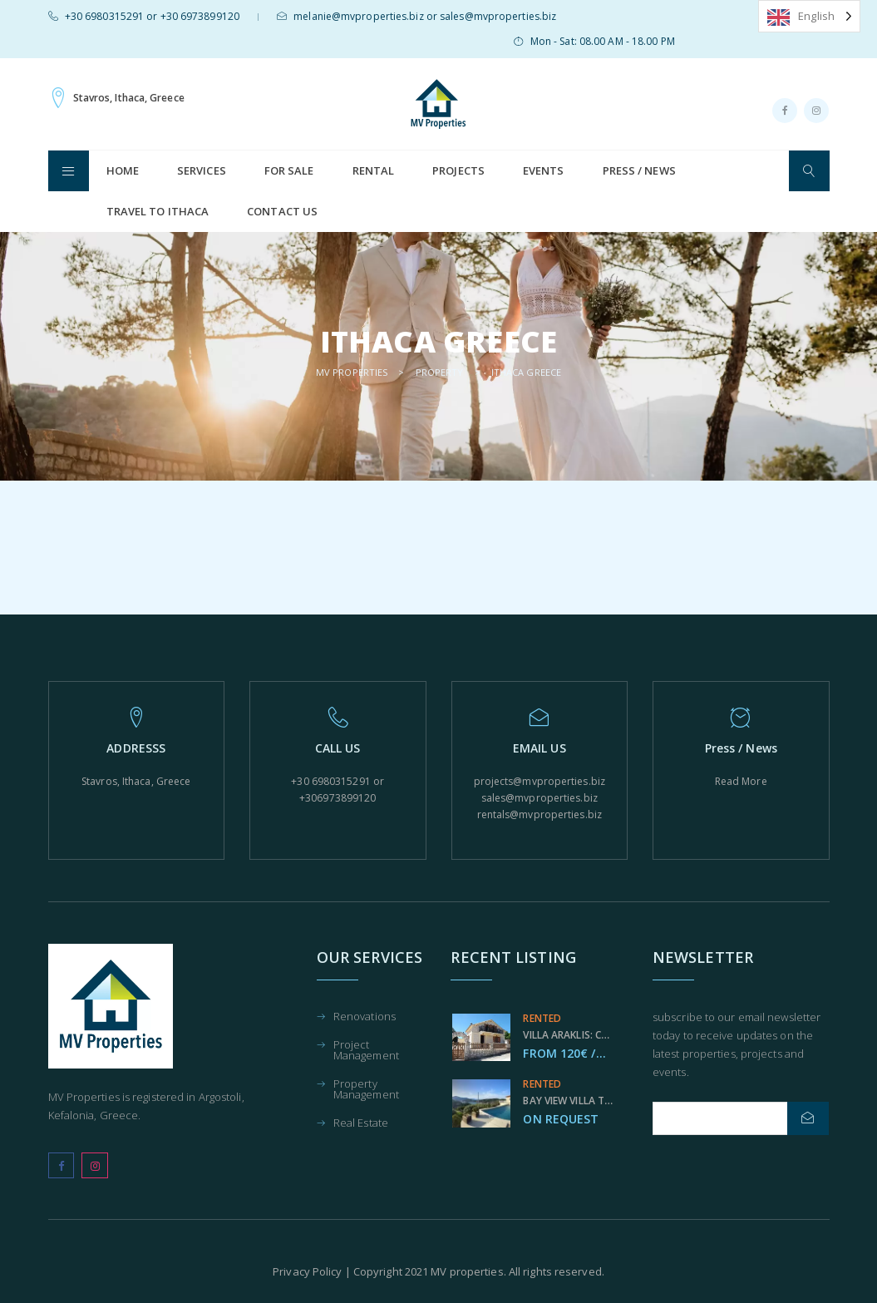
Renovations (364, 1017)
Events (543, 170)
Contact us (282, 211)
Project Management (366, 1051)
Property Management (366, 1090)
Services (201, 170)
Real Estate (360, 1124)
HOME (122, 170)
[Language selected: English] (809, 16)
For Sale (289, 170)
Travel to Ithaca (157, 211)
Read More (741, 781)
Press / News (639, 170)
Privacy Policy (307, 1271)
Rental (373, 170)
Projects (458, 170)
